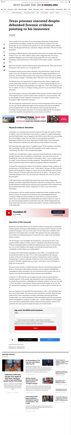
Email (16, 312)
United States (12, 347)
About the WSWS (44, 12)
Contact (62, 2)
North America (21, 347)
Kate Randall (12, 35)
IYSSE (38, 12)
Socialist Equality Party (29, 12)
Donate (57, 12)
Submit (35, 328)
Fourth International (17, 12)
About (66, 2)
